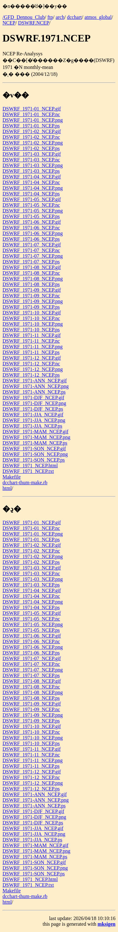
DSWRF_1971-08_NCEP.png (33, 278)
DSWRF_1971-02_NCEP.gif (32, 131)
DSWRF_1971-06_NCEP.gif (32, 222)
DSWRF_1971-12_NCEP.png (33, 369)
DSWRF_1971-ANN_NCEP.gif (35, 380)
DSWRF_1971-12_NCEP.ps (31, 375)
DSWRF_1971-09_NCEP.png (33, 301)
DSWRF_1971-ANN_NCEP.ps (34, 392)
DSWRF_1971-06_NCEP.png (33, 233)
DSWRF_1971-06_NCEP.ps (31, 239)
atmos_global (97, 17)
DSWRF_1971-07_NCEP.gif (32, 244)
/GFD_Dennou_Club (24, 17)
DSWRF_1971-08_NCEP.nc (31, 273)
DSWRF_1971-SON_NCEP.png (35, 454)
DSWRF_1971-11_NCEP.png (33, 346)
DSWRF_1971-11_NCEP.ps (31, 352)
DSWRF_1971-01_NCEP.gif (32, 108)
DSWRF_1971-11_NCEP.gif (32, 335)
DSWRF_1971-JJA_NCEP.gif (33, 414)
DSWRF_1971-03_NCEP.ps (31, 171)
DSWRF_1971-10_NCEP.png (33, 324)
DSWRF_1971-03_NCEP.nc (31, 159)
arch (60, 17)
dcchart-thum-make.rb (25, 482)
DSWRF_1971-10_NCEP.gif (32, 312)
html (7, 488)
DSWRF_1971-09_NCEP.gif (32, 290)
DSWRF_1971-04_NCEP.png (33, 188)
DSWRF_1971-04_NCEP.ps (31, 193)
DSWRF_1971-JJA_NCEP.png (34, 420)
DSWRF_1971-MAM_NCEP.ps (35, 443)
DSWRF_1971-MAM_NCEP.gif (35, 431)
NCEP (9, 22)
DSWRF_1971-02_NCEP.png (33, 142)
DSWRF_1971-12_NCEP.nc (31, 363)
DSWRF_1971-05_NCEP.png (33, 210)
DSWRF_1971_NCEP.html (30, 465)
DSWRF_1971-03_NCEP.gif (32, 154)
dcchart (74, 17)
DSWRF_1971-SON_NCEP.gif (34, 448)
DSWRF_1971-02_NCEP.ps (31, 148)
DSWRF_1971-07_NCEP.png (33, 256)
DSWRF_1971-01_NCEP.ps (31, 125)
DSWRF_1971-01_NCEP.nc (31, 114)
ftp (50, 17)
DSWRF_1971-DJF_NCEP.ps (33, 409)
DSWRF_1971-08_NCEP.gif (32, 267)
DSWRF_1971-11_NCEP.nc (31, 341)
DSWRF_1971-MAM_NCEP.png (36, 437)
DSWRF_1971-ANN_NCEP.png (36, 386)
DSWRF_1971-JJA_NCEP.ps (32, 426)
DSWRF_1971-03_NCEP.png (33, 165)
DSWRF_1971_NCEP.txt (28, 471)
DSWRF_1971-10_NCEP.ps (31, 329)
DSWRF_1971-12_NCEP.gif (32, 358)
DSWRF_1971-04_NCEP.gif (32, 176)
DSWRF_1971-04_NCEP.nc (31, 182)
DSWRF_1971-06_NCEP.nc (31, 227)
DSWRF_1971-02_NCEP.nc (31, 137)
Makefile (12, 477)
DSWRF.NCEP (33, 22)
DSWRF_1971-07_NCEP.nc (31, 250)
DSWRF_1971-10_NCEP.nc (31, 318)
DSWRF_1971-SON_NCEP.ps (34, 460)
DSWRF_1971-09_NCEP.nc (31, 295)
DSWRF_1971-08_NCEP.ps (31, 284)
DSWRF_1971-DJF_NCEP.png (34, 403)
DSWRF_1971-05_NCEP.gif (32, 199)
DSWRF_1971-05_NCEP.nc (31, 205)
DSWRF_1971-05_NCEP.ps (31, 216)
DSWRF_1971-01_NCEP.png (33, 120)
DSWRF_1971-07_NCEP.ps (31, 261)
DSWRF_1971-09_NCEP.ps (31, 307)
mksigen (106, 924)
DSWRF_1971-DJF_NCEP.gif (33, 397)
